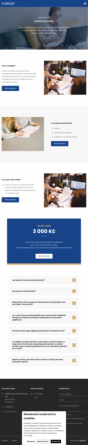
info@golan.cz (9, 407)
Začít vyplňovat (10, 88)
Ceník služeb (38, 394)
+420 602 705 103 (10, 412)
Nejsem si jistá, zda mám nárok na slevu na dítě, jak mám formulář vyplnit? (37, 360)
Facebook (5, 440)
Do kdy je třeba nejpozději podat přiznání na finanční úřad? (38, 331)
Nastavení (31, 441)
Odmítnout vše (42, 441)
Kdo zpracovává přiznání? (24, 291)
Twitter (14, 440)
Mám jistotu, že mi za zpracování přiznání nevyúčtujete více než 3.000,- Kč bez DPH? (39, 303)
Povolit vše (56, 441)
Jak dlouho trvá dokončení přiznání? (28, 280)
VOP (35, 398)
